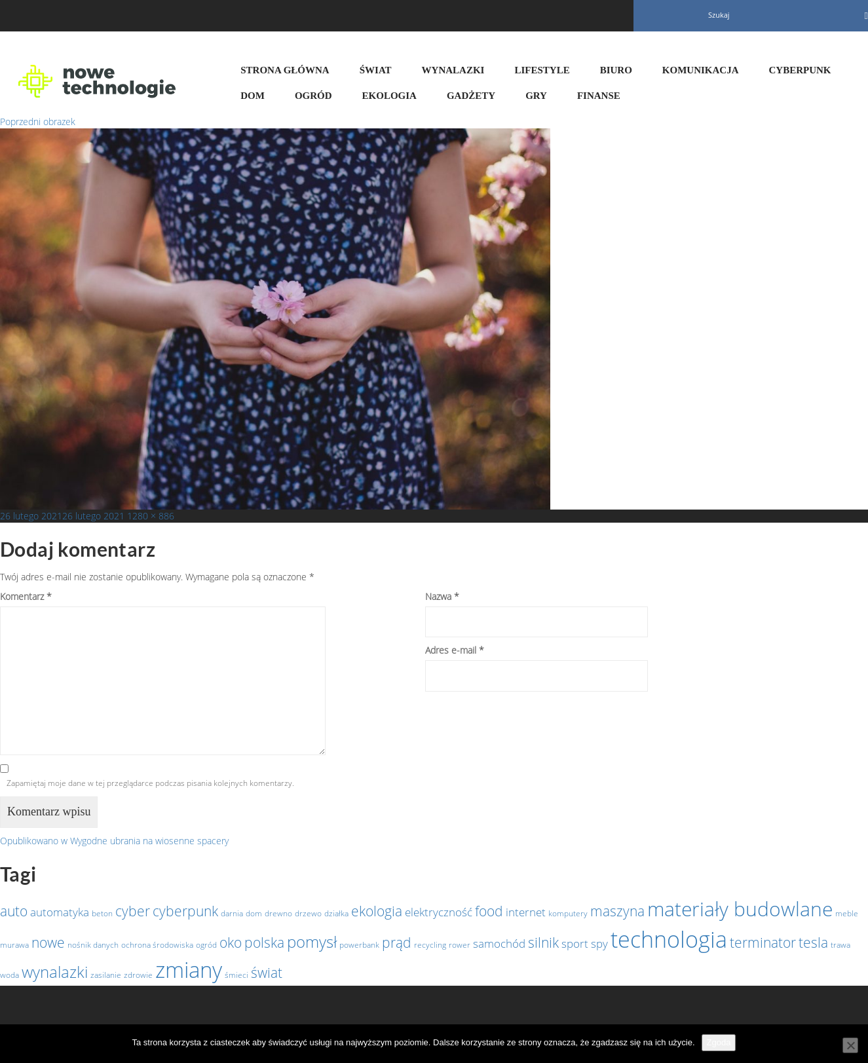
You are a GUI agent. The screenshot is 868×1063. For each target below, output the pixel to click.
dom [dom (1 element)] (254, 913)
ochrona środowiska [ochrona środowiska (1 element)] (157, 944)
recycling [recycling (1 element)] (430, 944)
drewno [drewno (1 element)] (278, 913)
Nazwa (442, 596)
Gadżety (471, 95)
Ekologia (389, 95)
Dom (252, 95)
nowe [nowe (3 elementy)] (48, 942)
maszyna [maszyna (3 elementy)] (617, 911)
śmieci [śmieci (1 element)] (236, 974)
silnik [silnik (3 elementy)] (543, 942)
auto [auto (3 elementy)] (14, 911)
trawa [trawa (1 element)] (840, 944)
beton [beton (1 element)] (102, 913)
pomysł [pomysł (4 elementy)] (312, 941)
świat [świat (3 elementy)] (266, 972)
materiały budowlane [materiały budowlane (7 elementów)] (740, 908)
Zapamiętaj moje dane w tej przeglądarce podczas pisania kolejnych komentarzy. (150, 783)
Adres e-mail (454, 650)
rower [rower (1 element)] (459, 944)
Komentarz (26, 596)
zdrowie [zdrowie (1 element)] (138, 974)
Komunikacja (700, 70)
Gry (536, 95)
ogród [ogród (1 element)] (206, 944)
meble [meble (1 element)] (846, 913)
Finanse (598, 95)
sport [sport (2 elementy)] (574, 943)
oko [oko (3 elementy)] (230, 942)
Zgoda (719, 1042)
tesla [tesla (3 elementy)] (813, 942)
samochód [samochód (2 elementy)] (499, 943)
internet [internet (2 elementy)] (526, 912)
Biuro (616, 70)
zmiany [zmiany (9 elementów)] (188, 969)
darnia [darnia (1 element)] (232, 913)
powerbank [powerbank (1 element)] (359, 944)
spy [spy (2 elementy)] (599, 943)
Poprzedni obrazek (37, 121)
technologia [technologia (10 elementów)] (669, 939)
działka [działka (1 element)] (336, 913)
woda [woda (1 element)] (9, 974)
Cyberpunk (800, 70)
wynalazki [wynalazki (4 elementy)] (55, 971)
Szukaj (719, 15)
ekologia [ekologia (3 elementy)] (376, 911)
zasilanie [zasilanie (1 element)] (105, 974)
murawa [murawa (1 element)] (14, 944)
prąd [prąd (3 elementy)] (396, 942)
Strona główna (284, 70)
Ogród (313, 95)
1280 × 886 (150, 516)
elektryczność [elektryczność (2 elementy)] (438, 912)
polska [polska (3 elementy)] (264, 942)
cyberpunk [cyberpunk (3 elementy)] (185, 911)
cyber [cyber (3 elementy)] (132, 911)
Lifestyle (541, 70)
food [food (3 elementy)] (489, 911)
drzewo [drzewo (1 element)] (308, 913)
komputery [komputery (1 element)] (568, 913)
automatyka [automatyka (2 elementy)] (59, 912)
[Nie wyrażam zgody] (850, 1045)
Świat (376, 70)
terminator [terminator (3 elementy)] (763, 942)
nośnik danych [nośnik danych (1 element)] (93, 944)
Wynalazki (453, 70)
